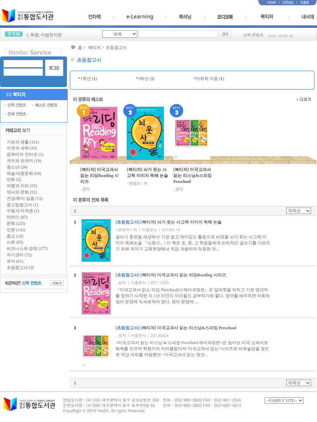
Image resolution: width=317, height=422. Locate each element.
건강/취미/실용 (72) (25, 198)
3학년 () (146, 78)
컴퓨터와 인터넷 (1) (25, 154)
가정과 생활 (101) (23, 142)
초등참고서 (116, 47)
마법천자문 (51, 34)
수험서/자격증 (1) (23, 210)
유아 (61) (15, 261)
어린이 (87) (17, 217)
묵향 (34, 34)
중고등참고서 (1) (22, 204)
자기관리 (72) (19, 254)
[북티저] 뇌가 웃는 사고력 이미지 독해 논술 (147, 172)
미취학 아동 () (210, 78)
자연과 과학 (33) (22, 148)
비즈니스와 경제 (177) (27, 248)
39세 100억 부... (282, 37)
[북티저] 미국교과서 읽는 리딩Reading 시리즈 (99, 175)
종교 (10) (15, 236)
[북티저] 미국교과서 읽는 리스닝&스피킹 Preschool (192, 175)
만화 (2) (14, 179)
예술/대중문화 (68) (24, 173)
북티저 (94, 47)
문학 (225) (16, 223)
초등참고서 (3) (20, 267)
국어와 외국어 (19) (24, 160)
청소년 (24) (17, 167)
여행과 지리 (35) (22, 185)
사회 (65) (15, 242)
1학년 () (88, 78)
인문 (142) (16, 229)
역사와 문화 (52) (22, 192)
